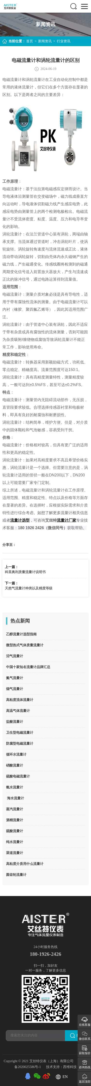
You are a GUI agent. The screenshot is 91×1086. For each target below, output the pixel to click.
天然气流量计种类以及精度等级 (28, 588)
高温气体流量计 (18, 711)
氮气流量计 (14, 678)
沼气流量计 (14, 656)
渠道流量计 (14, 853)
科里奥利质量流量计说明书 (25, 572)
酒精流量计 (14, 820)
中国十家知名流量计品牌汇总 (28, 667)
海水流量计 (15, 798)
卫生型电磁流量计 (19, 732)
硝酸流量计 (14, 765)
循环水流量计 (16, 754)
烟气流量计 (14, 689)
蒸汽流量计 (14, 809)
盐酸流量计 (14, 722)
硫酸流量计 (14, 831)
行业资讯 (63, 41)
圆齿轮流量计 (16, 875)
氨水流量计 (14, 787)
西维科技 (70, 1066)
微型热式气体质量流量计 (24, 645)
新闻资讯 (45, 41)
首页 (29, 41)
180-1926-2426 (45, 954)
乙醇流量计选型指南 (21, 634)
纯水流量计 (14, 842)
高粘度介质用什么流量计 (24, 864)
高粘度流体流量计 (19, 700)
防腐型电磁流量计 (19, 743)
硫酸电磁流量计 (18, 776)
